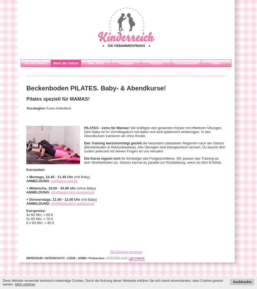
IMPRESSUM (34, 258)
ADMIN (82, 258)
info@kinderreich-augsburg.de (72, 192)
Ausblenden (242, 282)
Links (216, 63)
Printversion (96, 258)
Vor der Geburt (36, 63)
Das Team (96, 63)
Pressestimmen (186, 63)
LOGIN (71, 258)
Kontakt (156, 63)
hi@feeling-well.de (64, 181)
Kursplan (126, 63)
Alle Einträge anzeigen (126, 252)
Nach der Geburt (65, 63)
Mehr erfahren (25, 284)
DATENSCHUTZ (55, 258)
